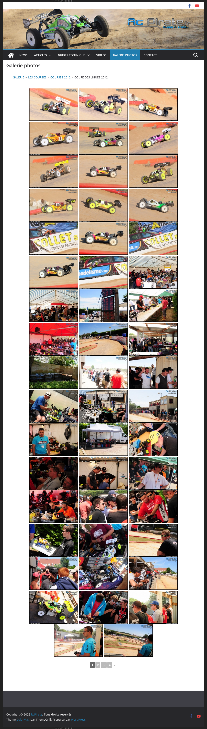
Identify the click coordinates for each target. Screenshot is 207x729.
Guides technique (71, 55)
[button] (49, 55)
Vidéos (101, 55)
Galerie (18, 77)
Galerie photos (125, 55)
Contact (150, 55)
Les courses (37, 77)
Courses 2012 (60, 77)
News (23, 55)
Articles (40, 55)
